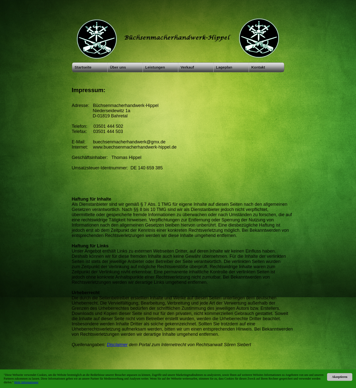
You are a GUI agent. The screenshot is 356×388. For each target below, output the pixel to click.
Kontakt (258, 67)
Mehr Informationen (26, 382)
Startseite (83, 67)
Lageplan (224, 67)
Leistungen (155, 67)
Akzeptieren (339, 377)
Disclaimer (117, 344)
